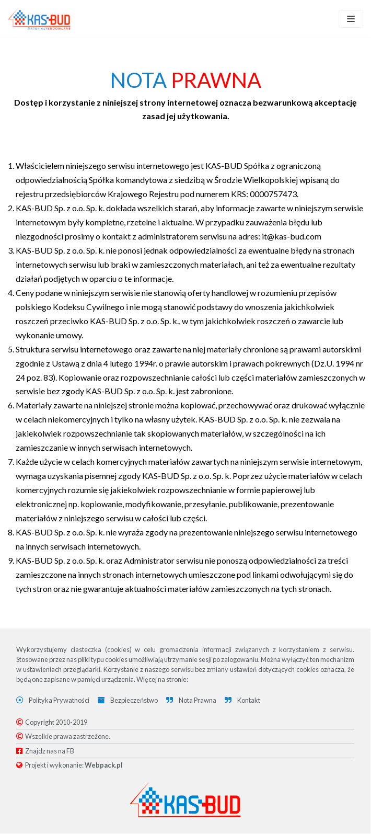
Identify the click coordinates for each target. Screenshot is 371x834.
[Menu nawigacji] (351, 19)
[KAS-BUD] (39, 18)
